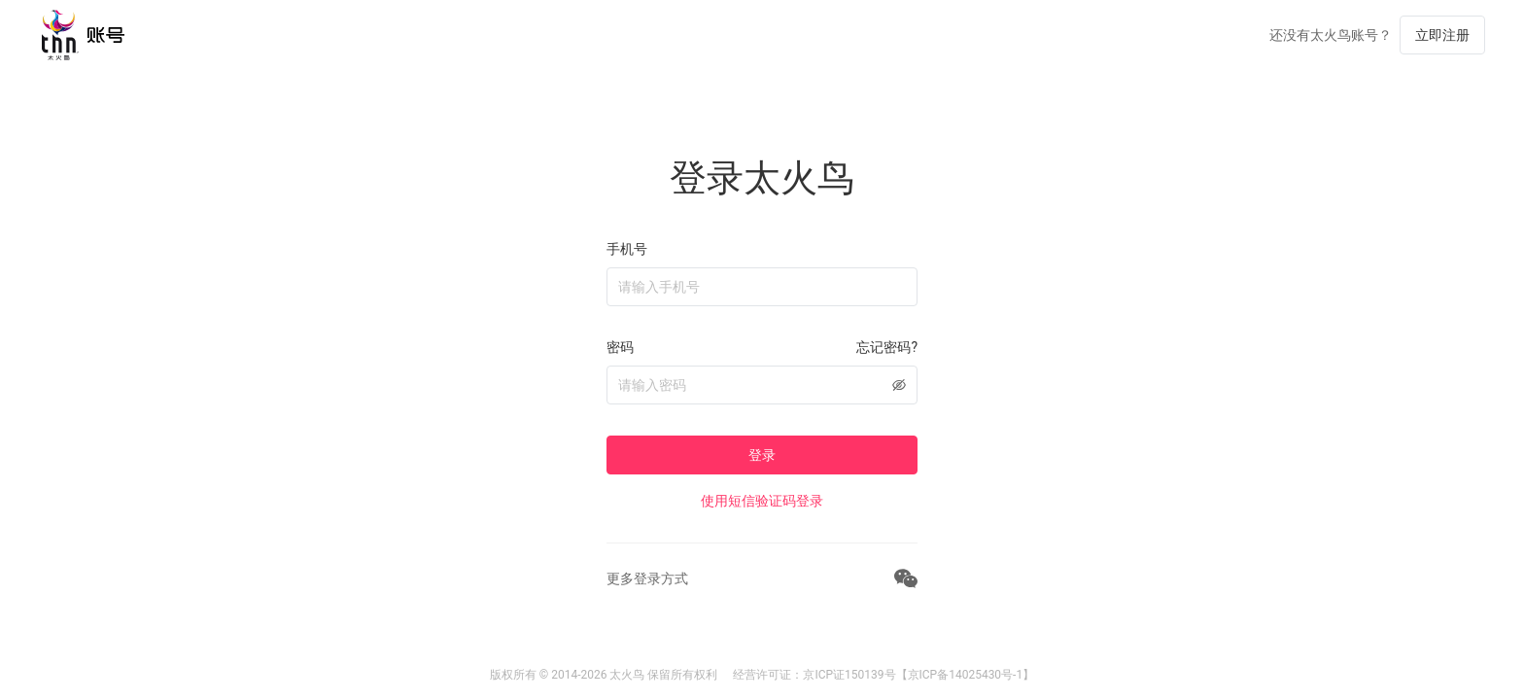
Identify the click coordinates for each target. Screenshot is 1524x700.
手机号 (626, 249)
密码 (620, 347)
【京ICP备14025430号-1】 (965, 675)
